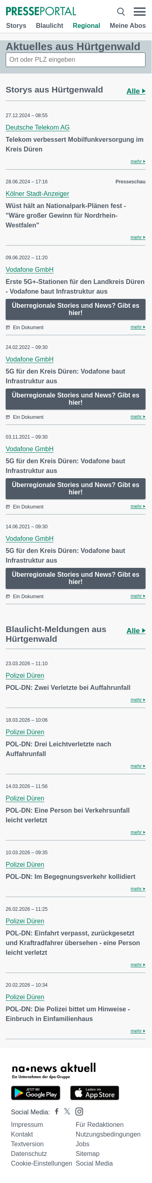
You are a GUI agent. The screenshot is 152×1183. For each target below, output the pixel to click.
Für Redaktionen (100, 1124)
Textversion (27, 1144)
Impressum (27, 1124)
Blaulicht (49, 25)
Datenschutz (29, 1153)
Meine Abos (128, 25)
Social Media (94, 1163)
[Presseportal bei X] (65, 1112)
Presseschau (131, 182)
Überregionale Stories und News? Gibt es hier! (75, 309)
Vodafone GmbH (30, 269)
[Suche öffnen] (121, 11)
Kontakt (22, 1134)
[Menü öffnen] (139, 11)
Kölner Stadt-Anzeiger (37, 193)
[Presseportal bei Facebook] (54, 1112)
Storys (16, 25)
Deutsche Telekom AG (38, 127)
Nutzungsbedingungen (108, 1134)
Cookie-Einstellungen (41, 1163)
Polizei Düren (25, 675)
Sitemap (88, 1153)
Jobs (83, 1144)
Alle (136, 91)
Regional (87, 25)
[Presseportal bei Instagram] (77, 1110)
